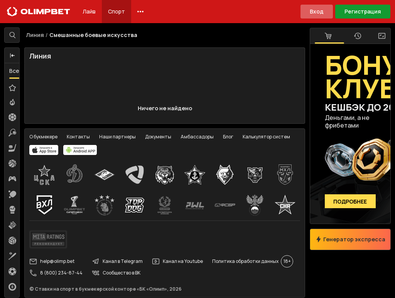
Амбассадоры (197, 137)
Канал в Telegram (117, 261)
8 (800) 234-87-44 (56, 273)
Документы (158, 137)
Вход (317, 11)
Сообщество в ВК (116, 273)
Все (15, 71)
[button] (12, 56)
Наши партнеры (118, 137)
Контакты (78, 137)
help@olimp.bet (52, 261)
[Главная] (38, 11)
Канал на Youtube (177, 261)
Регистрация (362, 11)
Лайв (89, 11)
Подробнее (350, 201)
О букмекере (44, 137)
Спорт (116, 11)
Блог (228, 137)
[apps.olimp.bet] (44, 150)
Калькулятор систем (266, 137)
